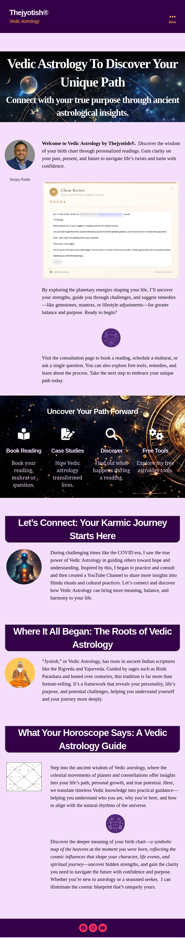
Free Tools (155, 451)
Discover (111, 451)
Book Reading (23, 451)
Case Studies (67, 451)
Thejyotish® (29, 13)
